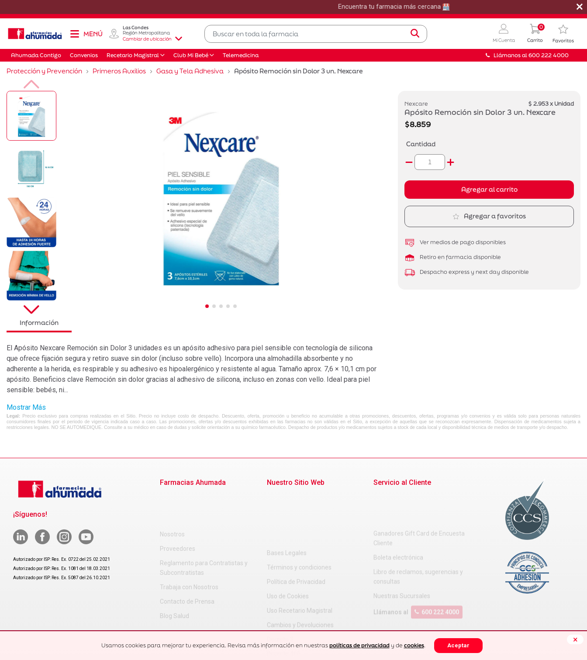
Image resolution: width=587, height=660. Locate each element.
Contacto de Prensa (187, 565)
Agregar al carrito (489, 189)
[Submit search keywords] (415, 33)
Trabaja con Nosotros (189, 551)
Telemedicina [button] (241, 55)
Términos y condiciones (299, 512)
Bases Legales (287, 498)
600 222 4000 (436, 577)
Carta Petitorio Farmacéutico (306, 613)
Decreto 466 (283, 599)
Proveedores (177, 512)
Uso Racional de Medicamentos (310, 628)
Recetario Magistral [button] (133, 55)
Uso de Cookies (288, 541)
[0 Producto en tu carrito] (535, 34)
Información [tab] (39, 322)
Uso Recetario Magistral (299, 556)
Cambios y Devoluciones (300, 570)
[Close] (575, 639)
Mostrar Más (26, 407)
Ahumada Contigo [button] (36, 55)
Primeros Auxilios (119, 71)
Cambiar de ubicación (152, 38)
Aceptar (458, 645)
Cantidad (420, 144)
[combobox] (315, 34)
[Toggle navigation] (86, 33)
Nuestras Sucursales (401, 560)
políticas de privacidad (359, 645)
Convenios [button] (84, 55)
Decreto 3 (280, 584)
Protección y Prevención (44, 71)
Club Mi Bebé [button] (190, 55)
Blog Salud (174, 580)
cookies (414, 645)
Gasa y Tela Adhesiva (190, 71)
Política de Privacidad (296, 527)
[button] (504, 34)
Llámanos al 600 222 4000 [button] (527, 55)
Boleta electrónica (398, 522)
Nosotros (172, 498)
